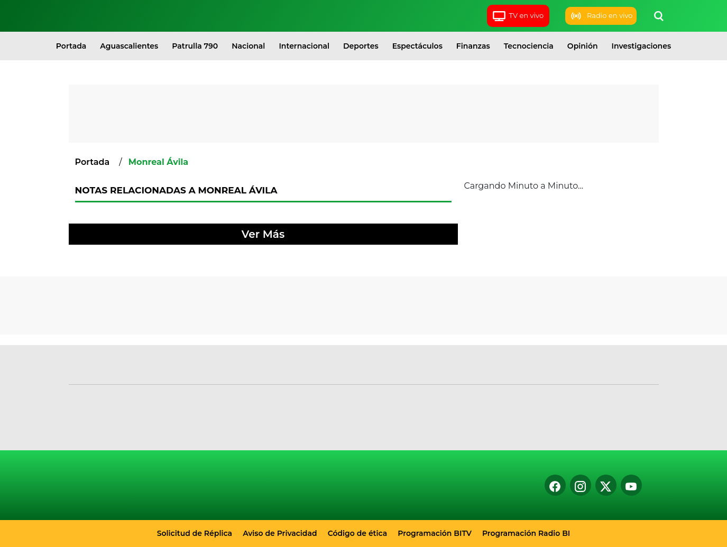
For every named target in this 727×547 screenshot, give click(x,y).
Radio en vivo (600, 16)
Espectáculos (417, 46)
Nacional (248, 46)
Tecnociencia (529, 46)
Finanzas (473, 46)
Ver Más (263, 234)
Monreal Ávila (158, 162)
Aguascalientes (129, 46)
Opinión (582, 46)
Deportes (361, 46)
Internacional (304, 46)
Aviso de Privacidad (280, 533)
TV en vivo (518, 16)
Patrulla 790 (195, 46)
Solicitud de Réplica (194, 533)
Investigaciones (641, 46)
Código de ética (358, 533)
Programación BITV (435, 533)
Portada (71, 46)
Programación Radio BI (526, 533)
